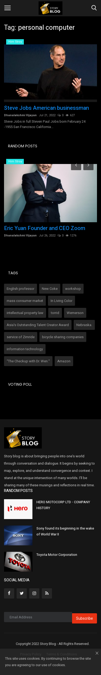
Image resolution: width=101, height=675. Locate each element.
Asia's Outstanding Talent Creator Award (38, 324)
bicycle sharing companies (63, 337)
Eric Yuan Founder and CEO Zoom (44, 228)
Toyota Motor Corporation (56, 554)
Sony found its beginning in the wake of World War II (65, 531)
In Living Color (61, 300)
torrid (55, 312)
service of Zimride (21, 337)
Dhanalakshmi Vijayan (20, 115)
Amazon (63, 361)
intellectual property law (25, 312)
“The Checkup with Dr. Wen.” (28, 361)
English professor (20, 288)
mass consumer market (25, 300)
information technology (25, 349)
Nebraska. (84, 324)
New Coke (50, 288)
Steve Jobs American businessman (46, 108)
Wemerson (75, 312)
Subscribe (84, 618)
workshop (73, 288)
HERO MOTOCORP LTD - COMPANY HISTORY (63, 504)
